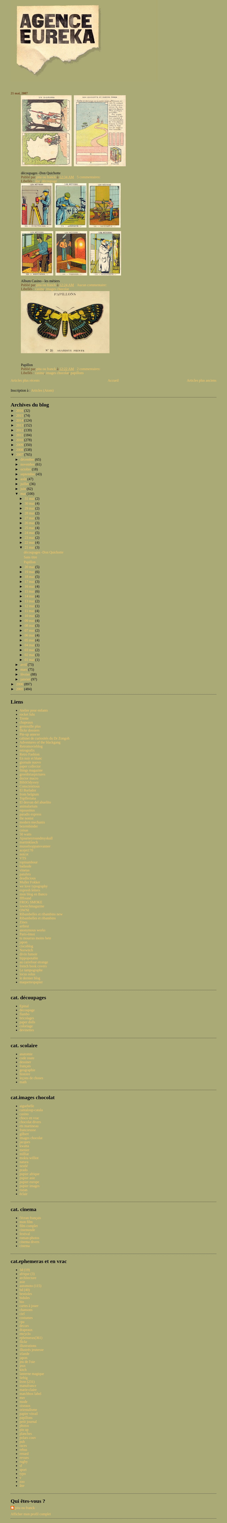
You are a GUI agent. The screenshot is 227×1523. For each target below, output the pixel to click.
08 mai (30, 625)
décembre (27, 459)
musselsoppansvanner (35, 846)
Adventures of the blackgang (40, 742)
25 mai (30, 528)
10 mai (30, 616)
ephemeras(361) (31, 1338)
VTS (23, 858)
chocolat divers (30, 1122)
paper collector (30, 766)
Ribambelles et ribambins (38, 918)
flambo (24, 1014)
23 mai (30, 537)
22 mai (30, 542)
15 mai (30, 591)
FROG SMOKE (31, 902)
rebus (23, 1450)
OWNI (24, 910)
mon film (26, 1222)
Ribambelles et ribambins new (41, 914)
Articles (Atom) (42, 390)
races (23, 1446)
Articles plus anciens (201, 380)
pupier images (29, 1186)
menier (24, 1150)
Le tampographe (31, 970)
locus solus (27, 974)
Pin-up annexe (30, 734)
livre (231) (27, 1382)
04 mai (30, 645)
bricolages (27, 1018)
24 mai (30, 533)
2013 (20, 425)
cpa (22, 1322)
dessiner (25, 1062)
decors (24, 1326)
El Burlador (28, 790)
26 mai (30, 523)
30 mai (30, 503)
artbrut (24, 926)
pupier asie (27, 1178)
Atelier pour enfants (34, 710)
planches (26, 1434)
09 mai (30, 621)
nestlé (24, 1166)
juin (23, 489)
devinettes (27, 1030)
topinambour (29, 862)
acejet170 (26, 850)
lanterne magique (32, 1374)
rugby (24, 1462)
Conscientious (30, 786)
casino (39, 289)
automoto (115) (30, 1286)
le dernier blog (30, 978)
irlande (24, 1354)
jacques (25, 1142)
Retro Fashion (29, 754)
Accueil (113, 380)
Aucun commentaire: (92, 285)
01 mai (30, 660)
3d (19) (25, 1270)
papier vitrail (29, 1414)
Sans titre (30, 557)
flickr (23, 1342)
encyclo (25, 1334)
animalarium (28, 806)
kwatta (24, 1146)
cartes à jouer (29, 1306)
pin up (24, 1430)
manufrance (28, 1386)
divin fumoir (28, 954)
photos (24, 1426)
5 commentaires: (89, 177)
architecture (28, 1278)
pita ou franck (25, 1508)
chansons (26, 1310)
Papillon (29, 562)
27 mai (30, 518)
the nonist (26, 818)
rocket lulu (27, 714)
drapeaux (26, 1330)
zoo (22, 1481)
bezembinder (29, 826)
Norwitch (26, 950)
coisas (24, 830)
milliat (24, 1154)
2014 (20, 420)
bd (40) (25, 1290)
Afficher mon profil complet (31, 1514)
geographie (27, 1070)
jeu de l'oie (27, 1362)
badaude (25, 866)
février (25, 674)
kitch (23, 1370)
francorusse (28, 1130)
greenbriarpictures (32, 774)
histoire (25, 1074)
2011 (20, 435)
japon (23, 942)
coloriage (26, 1026)
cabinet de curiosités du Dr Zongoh (44, 738)
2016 (20, 410)
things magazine (31, 770)
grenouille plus (30, 726)
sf (21, 1465)
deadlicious (28, 878)
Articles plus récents (25, 380)
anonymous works (32, 930)
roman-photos (29, 1238)
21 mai (30, 547)
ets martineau (29, 1126)
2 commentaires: (89, 369)
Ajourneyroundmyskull (36, 838)
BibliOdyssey (29, 782)
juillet (24, 484)
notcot (24, 854)
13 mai (30, 601)
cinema (25, 1246)
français (25, 1066)
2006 (20, 684)
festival (25, 1234)
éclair (23, 1194)
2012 (20, 430)
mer (22, 1398)
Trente (24, 718)
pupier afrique (29, 1174)
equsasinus (27, 810)
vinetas (24, 870)
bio (22, 1302)
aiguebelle (27, 1106)
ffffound (25, 898)
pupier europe (29, 1182)
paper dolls (27, 1022)
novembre (27, 464)
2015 (20, 415)
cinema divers (29, 1242)
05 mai (30, 640)
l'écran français (30, 1218)
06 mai (30, 635)
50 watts (25, 834)
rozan (23, 1190)
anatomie (26, 1054)
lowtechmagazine (32, 906)
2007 (20, 454)
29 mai (30, 508)
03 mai (30, 650)
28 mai (30, 513)
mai (23, 494)
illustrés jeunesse (32, 1350)
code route (27, 1058)
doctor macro (29, 778)
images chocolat (57, 289)
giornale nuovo (30, 762)
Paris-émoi (27, 934)
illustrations (28, 1346)
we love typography (34, 886)
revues (24, 1458)
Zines (23, 922)
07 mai (30, 630)
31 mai (30, 498)
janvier (25, 679)
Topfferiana (28, 798)
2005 (20, 689)
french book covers (33, 966)
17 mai (30, 581)
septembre (28, 474)
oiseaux (25, 1406)
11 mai (30, 611)
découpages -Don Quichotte (43, 552)
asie (22, 1282)
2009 (20, 445)
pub (22, 1442)
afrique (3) (27, 1274)
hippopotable (29, 958)
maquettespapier (31, 982)
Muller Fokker (30, 882)
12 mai (30, 606)
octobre (26, 469)
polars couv (28, 1438)
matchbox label (30, 1394)
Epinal (24, 1006)
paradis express (30, 814)
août (23, 479)
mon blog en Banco (33, 894)
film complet (29, 1226)
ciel (22, 1314)
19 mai (30, 572)
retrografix (27, 750)
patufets (25, 874)
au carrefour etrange (34, 962)
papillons (77, 373)
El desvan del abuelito (35, 802)
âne (37, 181)
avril (24, 664)
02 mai (30, 655)
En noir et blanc (31, 758)
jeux (23, 1366)
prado (23, 1170)
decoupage (27, 1010)
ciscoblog (26, 946)
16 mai (30, 586)
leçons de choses (31, 1078)
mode (23, 1402)
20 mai (30, 567)
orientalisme (28, 1410)
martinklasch (29, 842)
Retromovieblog (31, 746)
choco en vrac (29, 1118)
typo (23, 1473)
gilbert (24, 1134)
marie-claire (28, 1390)
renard (24, 1454)
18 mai (30, 577)
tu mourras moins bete (35, 938)
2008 (20, 450)
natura (24, 1162)
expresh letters (30, 890)
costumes (26, 1318)
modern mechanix (32, 822)
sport (23, 1469)
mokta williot (29, 1158)
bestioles (26, 1294)
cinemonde (27, 1230)
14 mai (30, 596)
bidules (25, 1298)
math (23, 1082)
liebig (23, 1378)
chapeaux (26, 722)
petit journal (28, 1422)
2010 (20, 440)
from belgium (29, 794)
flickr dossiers (29, 730)
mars (24, 669)
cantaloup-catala (31, 1110)
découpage (49, 181)
